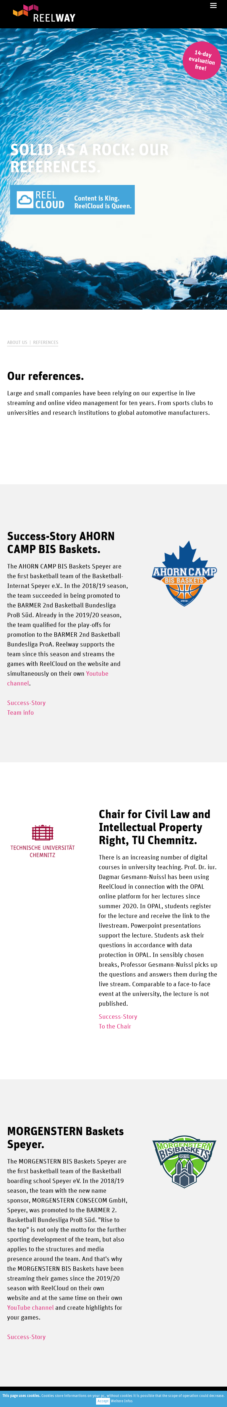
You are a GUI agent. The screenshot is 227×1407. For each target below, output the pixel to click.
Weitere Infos (122, 1401)
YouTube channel (30, 1308)
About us (17, 342)
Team (14, 713)
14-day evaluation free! (201, 60)
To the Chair (115, 1026)
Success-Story (26, 703)
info (28, 713)
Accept (103, 1401)
